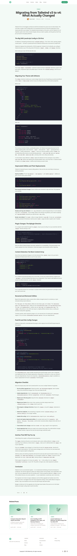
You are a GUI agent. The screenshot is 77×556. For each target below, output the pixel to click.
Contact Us (64, 2)
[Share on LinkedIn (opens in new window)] (24, 493)
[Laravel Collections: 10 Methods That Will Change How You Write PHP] (58, 510)
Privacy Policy (57, 540)
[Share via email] (27, 493)
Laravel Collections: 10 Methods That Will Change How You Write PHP (58, 520)
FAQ (40, 542)
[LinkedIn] (65, 551)
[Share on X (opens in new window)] (21, 493)
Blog (41, 2)
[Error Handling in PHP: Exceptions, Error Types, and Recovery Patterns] (38, 510)
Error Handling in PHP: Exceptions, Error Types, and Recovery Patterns (38, 520)
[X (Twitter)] (62, 551)
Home (27, 2)
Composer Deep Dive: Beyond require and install (18, 519)
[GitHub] (67, 551)
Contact (44, 2)
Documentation (43, 540)
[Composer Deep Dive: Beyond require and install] (18, 510)
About (37, 2)
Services (32, 2)
